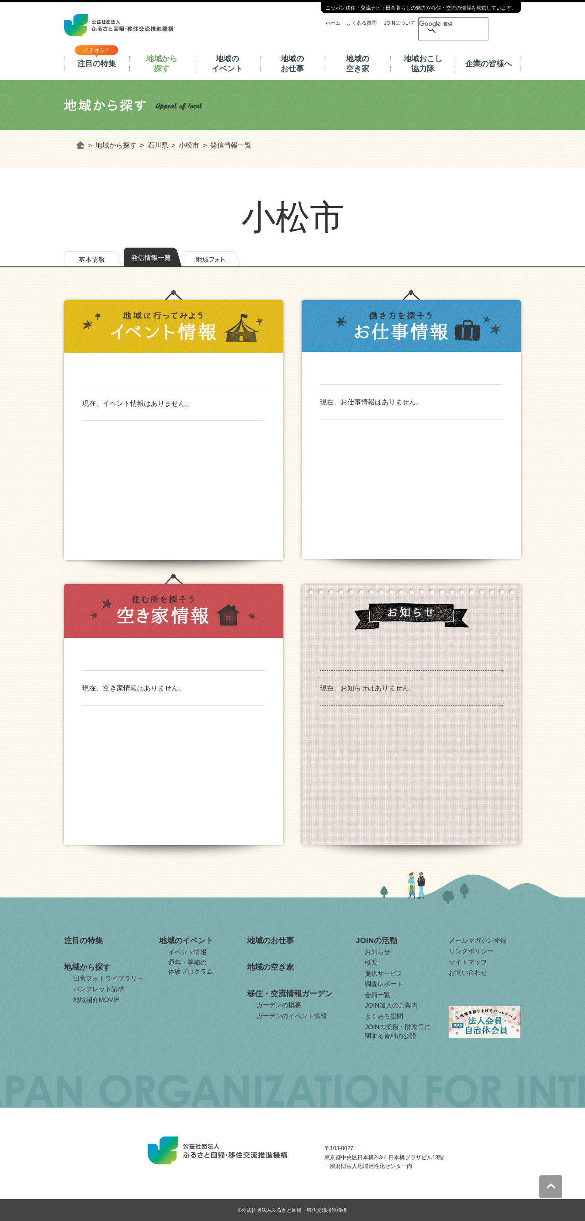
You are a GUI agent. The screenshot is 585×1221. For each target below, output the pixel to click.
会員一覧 (377, 994)
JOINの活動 (376, 940)
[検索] (438, 23)
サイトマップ (468, 962)
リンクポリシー (471, 951)
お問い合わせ (468, 972)
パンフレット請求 (98, 989)
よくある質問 (361, 23)
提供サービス (384, 973)
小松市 (189, 145)
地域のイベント (227, 63)
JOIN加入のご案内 (391, 1005)
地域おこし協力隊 (423, 63)
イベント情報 (187, 952)
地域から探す (161, 63)
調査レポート (384, 983)
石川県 (158, 145)
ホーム (332, 23)
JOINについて (399, 23)
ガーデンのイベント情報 (291, 1015)
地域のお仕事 (292, 63)
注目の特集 (96, 63)
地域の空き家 (357, 63)
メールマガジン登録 (477, 940)
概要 (371, 962)
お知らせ (377, 952)
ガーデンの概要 (278, 1005)
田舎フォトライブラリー (108, 978)
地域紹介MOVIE (96, 999)
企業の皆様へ (488, 63)
